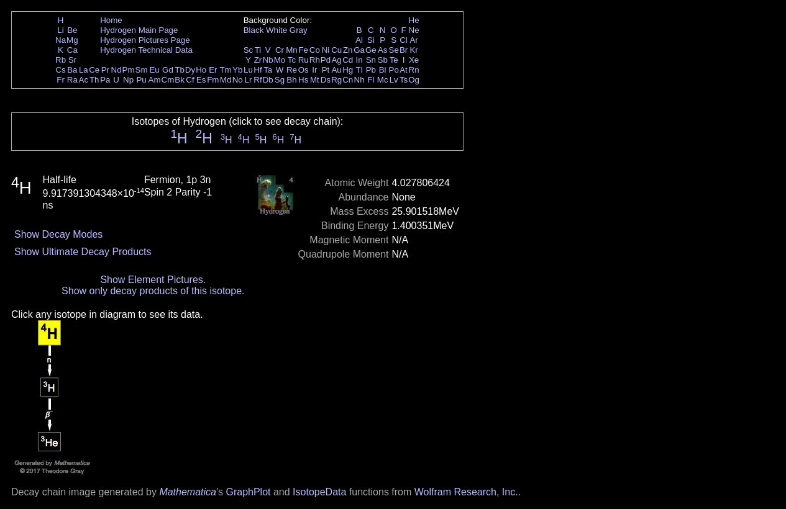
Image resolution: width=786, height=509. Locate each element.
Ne (414, 30)
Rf (258, 79)
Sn (371, 60)
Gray (299, 30)
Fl (370, 79)
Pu (141, 79)
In (359, 60)
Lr (248, 79)
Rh (314, 60)
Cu (336, 50)
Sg (280, 79)
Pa (105, 79)
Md (226, 79)
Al (359, 40)
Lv (394, 79)
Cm (168, 79)
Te (394, 60)
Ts (404, 79)
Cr (279, 50)
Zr (258, 60)
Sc (249, 50)
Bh (291, 79)
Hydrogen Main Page (139, 30)
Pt (326, 69)
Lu (248, 69)
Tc (292, 60)
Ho (201, 69)
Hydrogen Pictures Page (145, 40)
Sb (383, 60)
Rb (60, 60)
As (383, 50)
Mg (72, 40)
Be (72, 30)
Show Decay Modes (58, 234)
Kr (413, 50)
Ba (72, 69)
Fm (213, 79)
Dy (190, 69)
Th (94, 79)
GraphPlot (248, 492)
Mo (280, 60)
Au (336, 69)
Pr (105, 69)
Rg (336, 79)
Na (60, 40)
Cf (190, 79)
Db (268, 79)
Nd (116, 69)
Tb (180, 69)
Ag (336, 60)
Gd (167, 69)
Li (60, 30)
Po (394, 69)
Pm (128, 69)
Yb (237, 69)
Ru (303, 60)
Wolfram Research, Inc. (466, 492)
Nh (359, 79)
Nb (268, 60)
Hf (258, 69)
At (404, 69)
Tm (225, 69)
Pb (371, 69)
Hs (303, 79)
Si (371, 40)
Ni (326, 50)
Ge (371, 50)
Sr (72, 60)
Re (291, 69)
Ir (314, 69)
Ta (267, 69)
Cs (60, 69)
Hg (347, 69)
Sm (141, 69)
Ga (359, 50)
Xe (414, 60)
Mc (382, 79)
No (237, 79)
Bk (180, 79)
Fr (61, 79)
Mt (314, 79)
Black (254, 30)
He (414, 20)
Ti (258, 50)
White (276, 30)
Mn (292, 50)
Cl (404, 40)
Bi (382, 69)
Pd (326, 60)
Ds (326, 79)
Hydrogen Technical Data (146, 50)
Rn (414, 69)
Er (213, 69)
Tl (359, 69)
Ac (84, 79)
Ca (72, 50)
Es (201, 79)
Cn (347, 79)
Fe (303, 50)
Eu (154, 69)
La (83, 69)
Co (314, 50)
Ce (94, 69)
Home (111, 20)
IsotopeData (319, 492)
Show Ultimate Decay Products (83, 251)
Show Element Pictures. (153, 279)
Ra (72, 79)
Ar (413, 40)
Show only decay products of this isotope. (153, 291)
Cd (347, 60)
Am (155, 79)
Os (303, 69)
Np (128, 79)
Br (404, 50)
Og (413, 79)
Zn (348, 50)
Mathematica (187, 492)
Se (394, 50)
